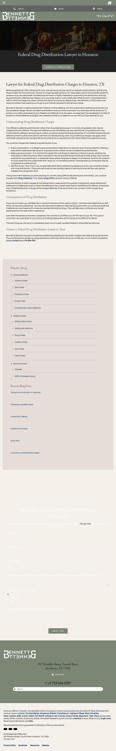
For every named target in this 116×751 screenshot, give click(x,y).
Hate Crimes (20, 355)
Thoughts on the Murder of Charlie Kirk (25, 392)
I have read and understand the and (36, 609)
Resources (36, 745)
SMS (12, 601)
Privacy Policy (57, 609)
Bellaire (53, 713)
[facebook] (10, 729)
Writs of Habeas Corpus (25, 376)
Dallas (31, 716)
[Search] (15, 689)
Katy (31, 721)
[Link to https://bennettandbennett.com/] (110, 3)
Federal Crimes (19, 316)
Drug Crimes (20, 301)
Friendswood (63, 713)
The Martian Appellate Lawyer (22, 404)
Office (99, 8)
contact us (17, 240)
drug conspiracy (25, 178)
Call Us (21, 8)
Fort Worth (39, 716)
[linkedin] (5, 729)
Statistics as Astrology (19, 428)
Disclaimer (42, 609)
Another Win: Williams (19, 416)
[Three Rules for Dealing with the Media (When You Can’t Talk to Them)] (18, 13)
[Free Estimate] (58, 67)
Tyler (91, 716)
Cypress (12, 716)
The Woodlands (32, 713)
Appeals (18, 369)
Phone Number (14, 561)
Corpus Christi (72, 716)
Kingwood (44, 713)
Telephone (14, 598)
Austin (25, 716)
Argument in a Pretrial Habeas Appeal (25, 453)
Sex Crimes (19, 287)
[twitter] (15, 729)
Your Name (12, 533)
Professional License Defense (28, 308)
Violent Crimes (21, 280)
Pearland (77, 718)
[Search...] (58, 689)
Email (61, 8)
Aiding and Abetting (24, 328)
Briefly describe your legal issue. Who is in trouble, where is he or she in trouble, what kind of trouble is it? (53, 575)
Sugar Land (106, 718)
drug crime (48, 178)
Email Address (14, 547)
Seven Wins (15, 440)
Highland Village (76, 713)
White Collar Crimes (23, 321)
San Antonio (59, 716)
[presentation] (25, 619)
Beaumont (83, 716)
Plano (96, 716)
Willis (19, 716)
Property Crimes (22, 294)
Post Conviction (20, 363)
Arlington (49, 716)
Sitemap (45, 745)
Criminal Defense (20, 275)
